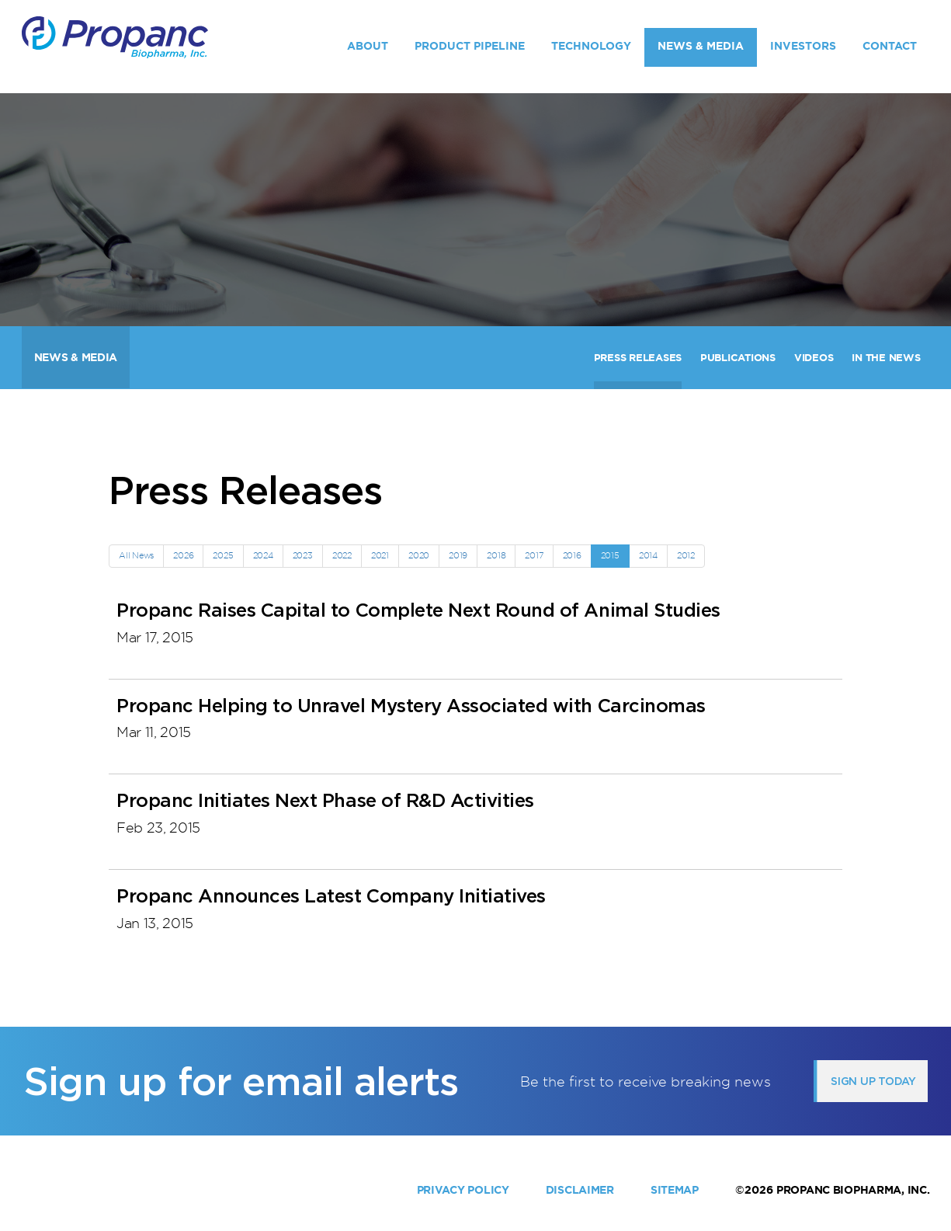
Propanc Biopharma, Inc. (853, 1190)
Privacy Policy (463, 1189)
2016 (572, 555)
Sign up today (873, 1081)
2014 (648, 555)
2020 (418, 555)
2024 (263, 555)
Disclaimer (580, 1189)
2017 (534, 555)
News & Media (701, 46)
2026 (183, 555)
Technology (591, 46)
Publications (738, 357)
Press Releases (638, 357)
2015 (610, 555)
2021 (380, 555)
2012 (686, 555)
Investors (803, 46)
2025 (223, 555)
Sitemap (675, 1189)
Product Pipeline (470, 46)
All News (136, 555)
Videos (813, 357)
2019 (458, 555)
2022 (342, 555)
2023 (303, 555)
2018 (496, 555)
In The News (886, 357)
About (367, 46)
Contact (889, 46)
